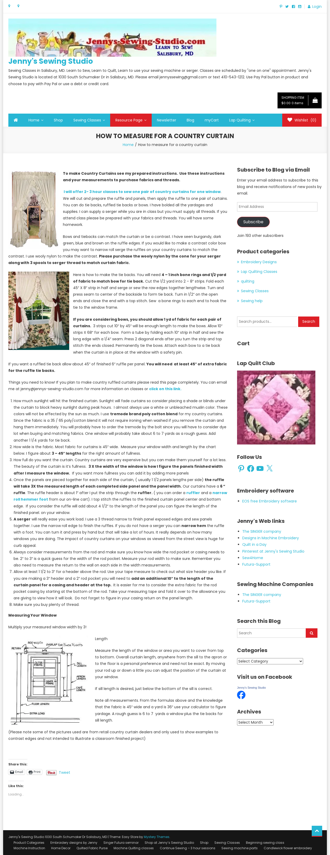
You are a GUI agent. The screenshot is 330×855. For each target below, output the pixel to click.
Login (317, 6)
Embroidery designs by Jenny (73, 842)
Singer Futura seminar (121, 842)
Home (33, 120)
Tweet (64, 772)
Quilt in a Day (254, 544)
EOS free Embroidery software (269, 501)
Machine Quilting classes (134, 848)
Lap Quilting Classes (259, 271)
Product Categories (29, 842)
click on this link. (165, 388)
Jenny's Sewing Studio (50, 61)
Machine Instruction (29, 848)
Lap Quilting (240, 120)
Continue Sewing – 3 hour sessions (187, 848)
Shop (58, 120)
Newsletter (166, 120)
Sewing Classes (87, 120)
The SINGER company (261, 531)
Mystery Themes (156, 837)
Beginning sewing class (265, 842)
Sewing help (252, 300)
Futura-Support (256, 564)
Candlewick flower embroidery (288, 848)
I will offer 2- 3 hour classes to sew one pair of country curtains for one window (142, 191)
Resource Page (129, 120)
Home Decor (60, 848)
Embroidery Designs (259, 262)
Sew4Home (252, 557)
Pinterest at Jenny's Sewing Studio (273, 551)
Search (308, 321)
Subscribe (253, 222)
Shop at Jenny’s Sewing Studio (169, 842)
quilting (247, 281)
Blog (190, 120)
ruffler (193, 492)
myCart (212, 120)
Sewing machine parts (239, 848)
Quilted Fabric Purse (92, 848)
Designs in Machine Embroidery (270, 538)
